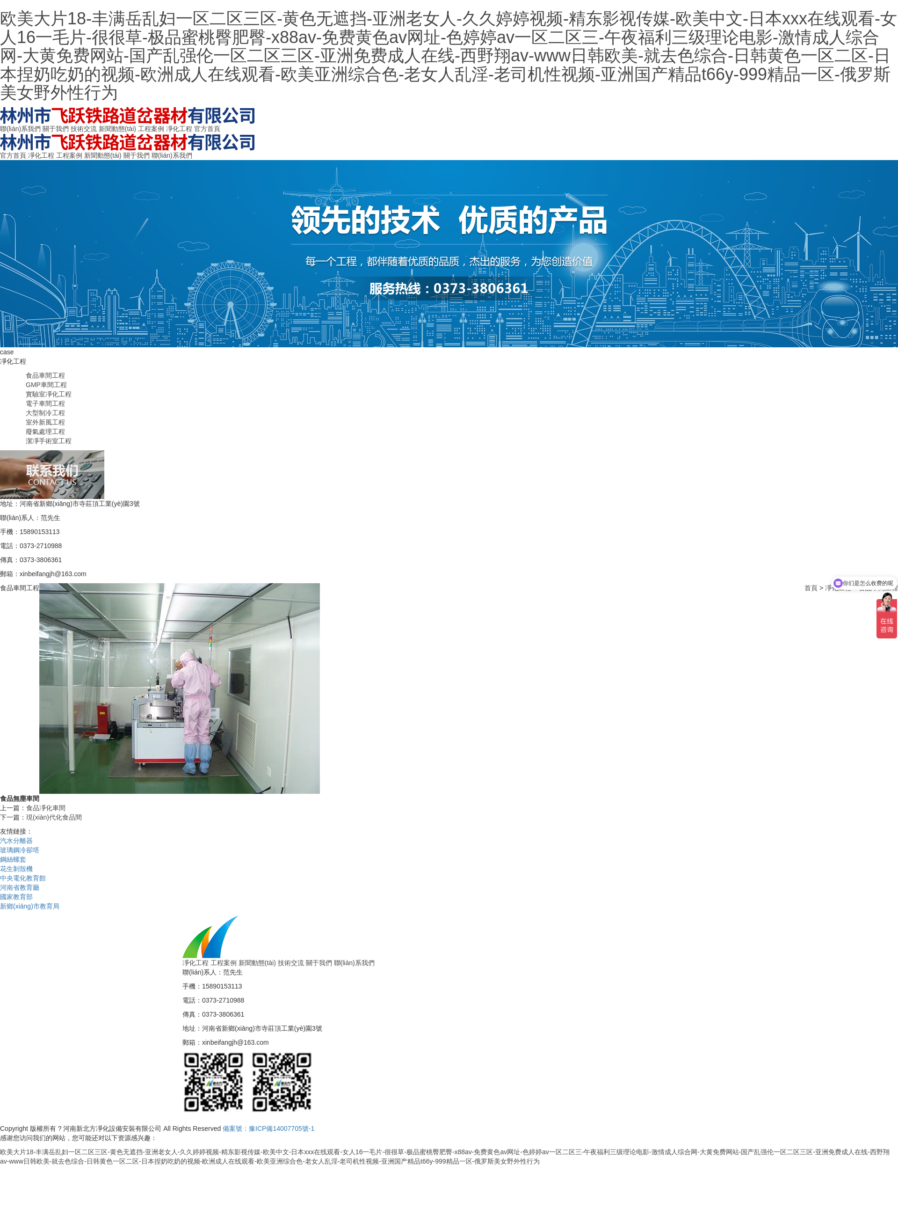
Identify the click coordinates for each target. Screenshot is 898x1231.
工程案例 (151, 128)
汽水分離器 (16, 840)
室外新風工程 (45, 422)
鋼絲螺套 (13, 859)
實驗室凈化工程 (49, 394)
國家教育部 (16, 897)
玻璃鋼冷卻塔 (19, 850)
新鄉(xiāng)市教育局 (29, 906)
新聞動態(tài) (117, 128)
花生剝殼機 (16, 868)
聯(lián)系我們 (20, 128)
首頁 (811, 588)
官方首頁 (207, 128)
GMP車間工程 (46, 384)
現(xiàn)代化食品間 (54, 817)
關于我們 (56, 128)
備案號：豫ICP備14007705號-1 (268, 1128)
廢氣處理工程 (45, 431)
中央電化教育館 (23, 878)
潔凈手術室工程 (49, 441)
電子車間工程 (45, 403)
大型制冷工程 (45, 413)
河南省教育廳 (19, 887)
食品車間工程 (45, 375)
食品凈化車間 (45, 808)
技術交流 (84, 128)
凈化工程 (179, 128)
